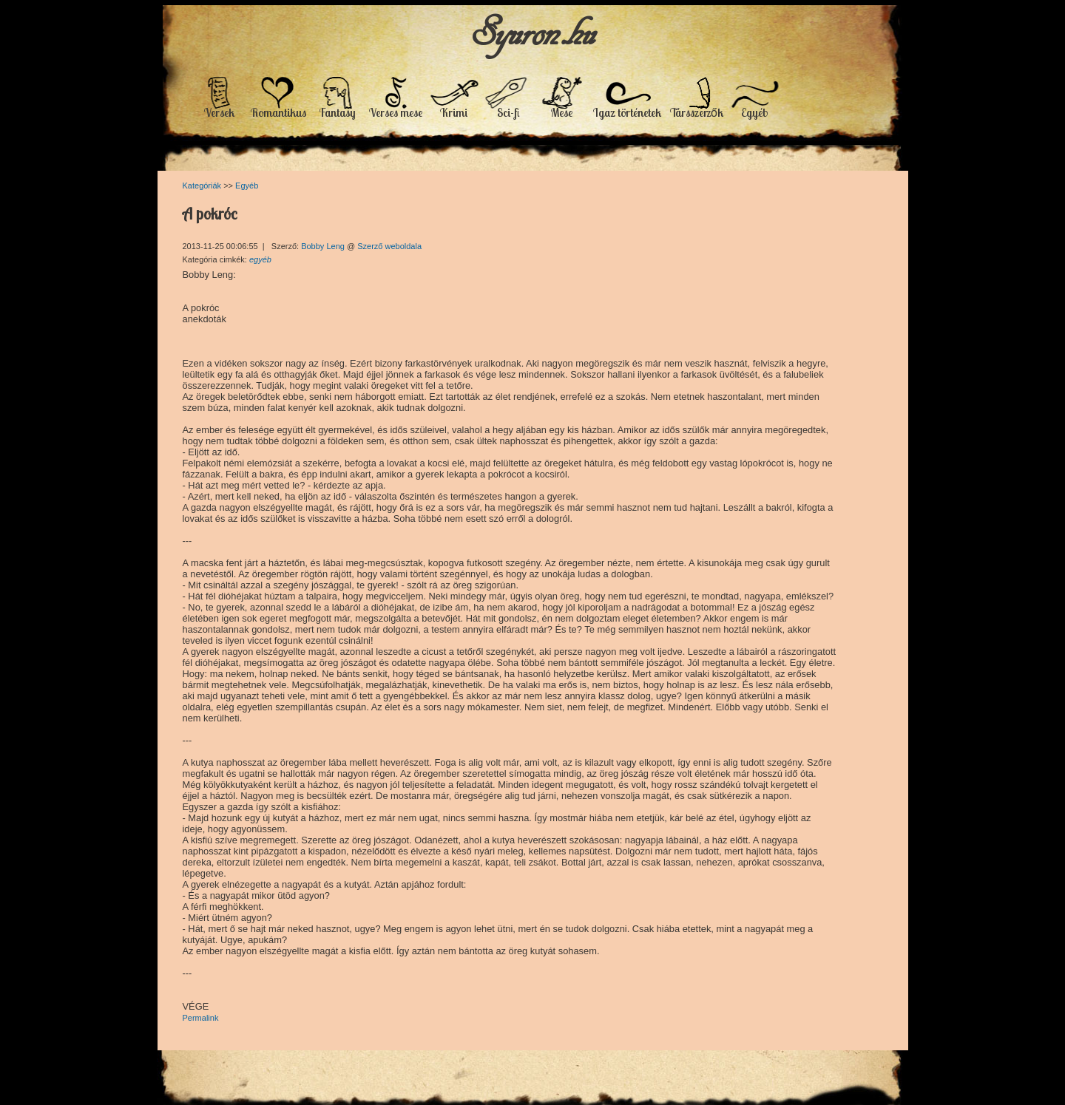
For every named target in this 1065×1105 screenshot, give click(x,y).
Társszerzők (696, 112)
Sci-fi (508, 112)
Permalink (201, 1017)
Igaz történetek (627, 112)
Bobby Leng (324, 246)
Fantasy (338, 112)
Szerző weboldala (389, 246)
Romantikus (278, 112)
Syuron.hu (533, 32)
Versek (219, 112)
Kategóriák (202, 185)
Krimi (453, 112)
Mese (561, 112)
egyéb (260, 259)
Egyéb (754, 112)
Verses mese (395, 112)
